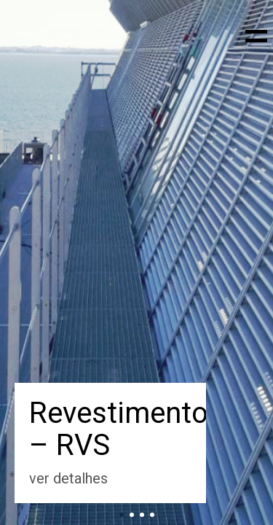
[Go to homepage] (65, 35)
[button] (253, 35)
